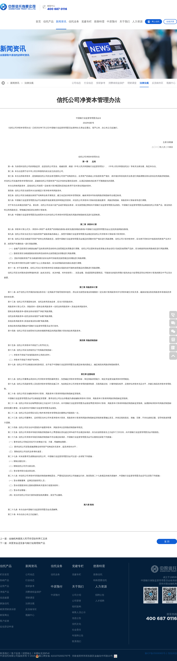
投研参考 (100, 83)
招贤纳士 (27, 653)
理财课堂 (131, 83)
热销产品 (4, 581)
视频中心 (170, 83)
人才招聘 (99, 602)
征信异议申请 (7, 628)
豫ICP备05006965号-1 (156, 653)
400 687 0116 (161, 620)
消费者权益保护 (116, 83)
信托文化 (76, 625)
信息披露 (4, 599)
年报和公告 (77, 637)
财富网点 (4, 616)
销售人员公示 (79, 613)
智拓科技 (172, 653)
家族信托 (4, 604)
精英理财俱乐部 (8, 610)
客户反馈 (4, 622)
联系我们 (76, 642)
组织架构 (76, 608)
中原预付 (112, 21)
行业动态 (88, 83)
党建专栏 (86, 21)
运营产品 (4, 587)
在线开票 (170, 21)
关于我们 (125, 21)
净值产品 (4, 593)
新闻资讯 (61, 21)
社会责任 (76, 631)
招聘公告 (99, 596)
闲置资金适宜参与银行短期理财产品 (22, 543)
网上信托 (153, 21)
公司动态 (76, 83)
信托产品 (48, 21)
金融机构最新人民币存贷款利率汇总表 (23, 538)
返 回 (166, 541)
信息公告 (76, 619)
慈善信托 (97, 575)
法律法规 (27, 82)
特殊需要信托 (100, 581)
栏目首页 (4, 575)
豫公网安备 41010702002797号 (53, 656)
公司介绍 (76, 596)
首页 (38, 21)
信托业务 (74, 21)
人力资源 (137, 21)
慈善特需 (99, 21)
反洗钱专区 (157, 83)
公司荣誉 (76, 602)
